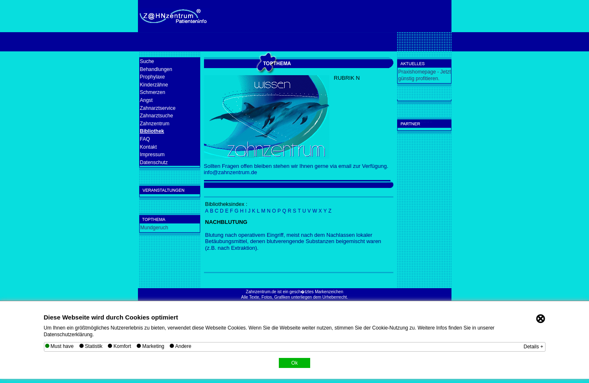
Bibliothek (152, 131)
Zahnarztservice (158, 108)
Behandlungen (156, 69)
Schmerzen (153, 92)
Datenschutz (154, 162)
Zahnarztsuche (156, 116)
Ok (294, 363)
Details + (533, 347)
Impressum (152, 154)
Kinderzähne (154, 85)
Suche (147, 61)
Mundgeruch (154, 228)
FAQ (145, 139)
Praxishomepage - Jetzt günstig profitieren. (424, 75)
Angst (146, 100)
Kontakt (148, 147)
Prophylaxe (152, 77)
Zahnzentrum (155, 124)
